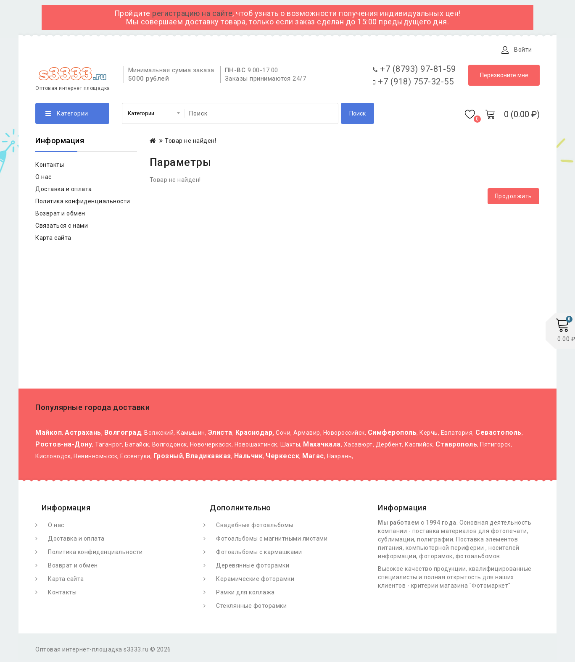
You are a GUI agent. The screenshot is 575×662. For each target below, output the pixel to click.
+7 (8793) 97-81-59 (414, 71)
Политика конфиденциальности (82, 203)
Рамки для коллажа (245, 594)
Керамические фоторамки (255, 581)
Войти (523, 49)
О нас (43, 179)
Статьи (194, 49)
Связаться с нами (61, 227)
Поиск (357, 115)
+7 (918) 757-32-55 (413, 84)
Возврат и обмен (60, 215)
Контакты (234, 49)
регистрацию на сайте (192, 13)
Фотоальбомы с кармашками (259, 554)
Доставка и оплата (139, 49)
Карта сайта (53, 239)
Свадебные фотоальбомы (254, 527)
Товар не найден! (190, 142)
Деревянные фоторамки (252, 567)
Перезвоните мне (504, 77)
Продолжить (513, 198)
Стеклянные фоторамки (251, 607)
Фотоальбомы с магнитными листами (271, 540)
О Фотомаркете (72, 49)
